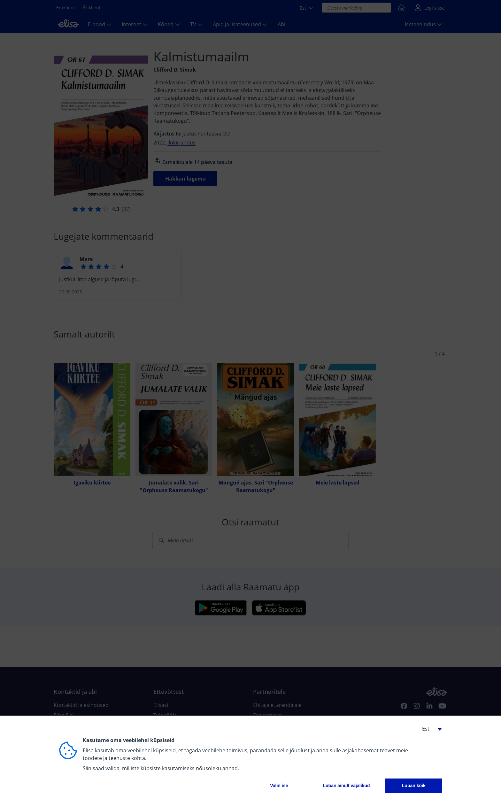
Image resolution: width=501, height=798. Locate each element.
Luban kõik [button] (414, 785)
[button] (429, 728)
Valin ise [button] (279, 785)
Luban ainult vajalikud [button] (346, 785)
